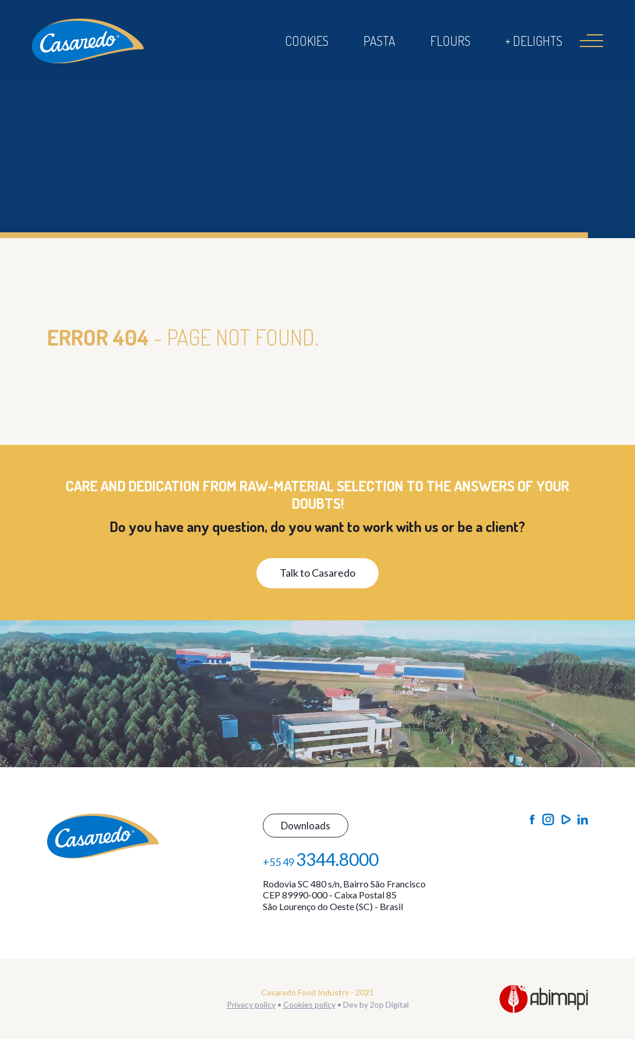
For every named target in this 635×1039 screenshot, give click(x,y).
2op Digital (389, 1004)
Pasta (379, 41)
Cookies (307, 41)
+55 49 (321, 859)
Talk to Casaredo (317, 572)
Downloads (305, 825)
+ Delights (533, 41)
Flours (450, 41)
